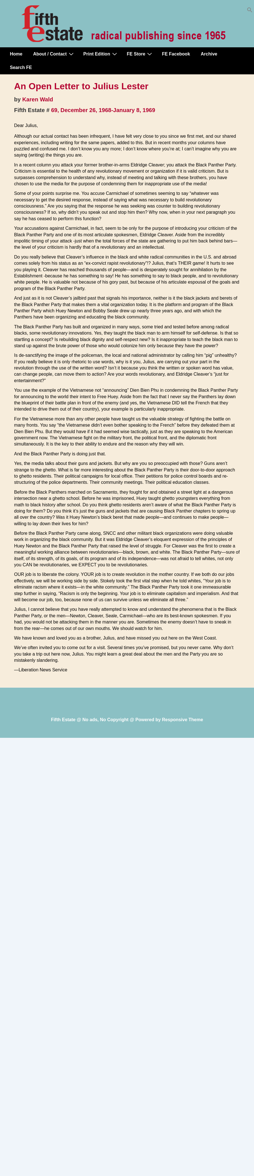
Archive (209, 54)
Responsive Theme (182, 719)
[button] (250, 11)
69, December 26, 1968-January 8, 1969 (103, 110)
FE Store (140, 54)
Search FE (21, 67)
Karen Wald (37, 99)
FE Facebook (176, 54)
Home (16, 54)
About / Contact (54, 54)
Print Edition (100, 54)
